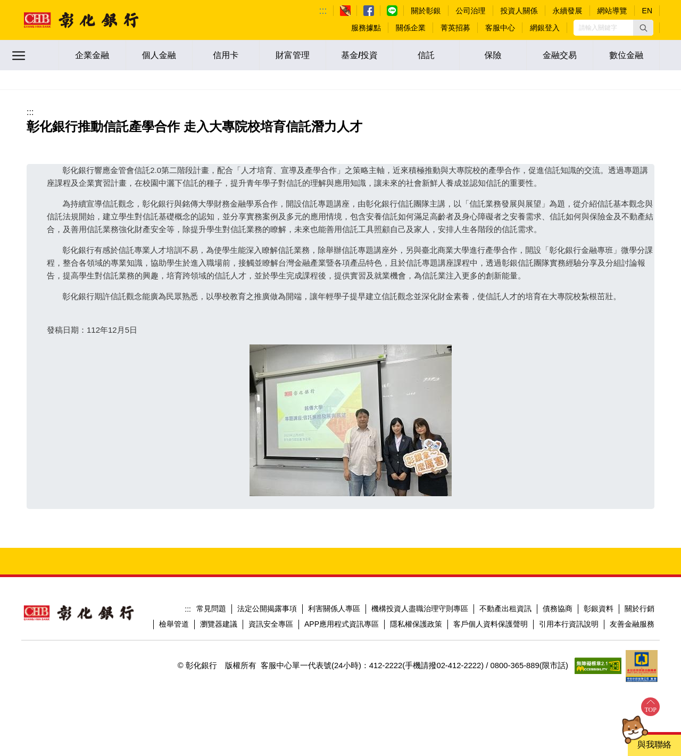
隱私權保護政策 (416, 624)
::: (323, 10)
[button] (643, 28)
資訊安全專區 (270, 624)
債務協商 (557, 608)
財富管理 (293, 55)
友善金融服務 (632, 624)
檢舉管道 (174, 624)
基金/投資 (359, 55)
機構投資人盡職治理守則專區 (419, 608)
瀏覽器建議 (218, 624)
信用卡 (225, 55)
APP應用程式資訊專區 (341, 624)
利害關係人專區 (334, 608)
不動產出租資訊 (505, 608)
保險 (493, 55)
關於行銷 (639, 608)
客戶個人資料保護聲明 (490, 624)
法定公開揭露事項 (267, 608)
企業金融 (92, 55)
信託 (426, 55)
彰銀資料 (598, 608)
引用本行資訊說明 (569, 624)
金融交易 (560, 55)
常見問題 (211, 608)
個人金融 (159, 55)
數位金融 (626, 55)
